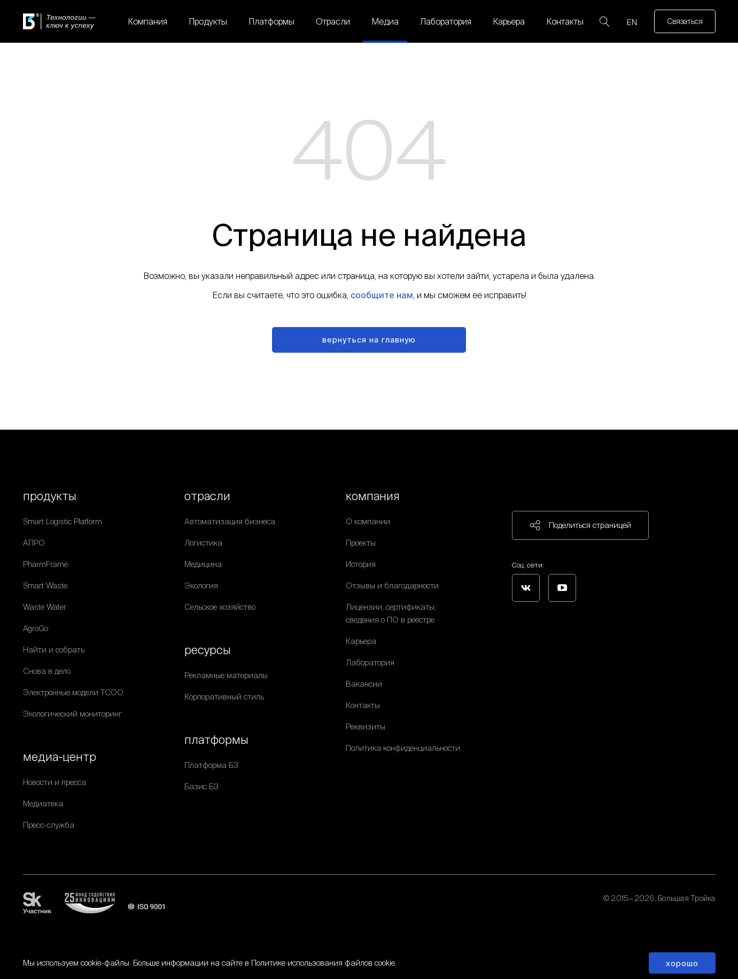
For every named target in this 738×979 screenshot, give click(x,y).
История (361, 564)
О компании (368, 521)
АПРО (34, 542)
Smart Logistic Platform (62, 521)
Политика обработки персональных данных (639, 911)
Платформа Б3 (211, 765)
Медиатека (43, 803)
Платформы (271, 21)
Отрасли (333, 21)
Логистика (203, 542)
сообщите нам (382, 295)
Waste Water (44, 606)
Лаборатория (445, 21)
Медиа (385, 21)
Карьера (509, 21)
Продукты (208, 21)
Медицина (203, 564)
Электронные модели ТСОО (73, 692)
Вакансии (364, 683)
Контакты (565, 21)
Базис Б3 (201, 786)
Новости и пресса (54, 782)
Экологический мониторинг (72, 713)
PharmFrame (45, 564)
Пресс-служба (48, 824)
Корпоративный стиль (224, 696)
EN (632, 22)
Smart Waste (45, 585)
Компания (147, 21)
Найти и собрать (53, 649)
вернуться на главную (369, 339)
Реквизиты (365, 726)
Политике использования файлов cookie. (324, 962)
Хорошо (682, 963)
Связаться (685, 21)
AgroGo (35, 628)
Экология (201, 585)
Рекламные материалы (226, 675)
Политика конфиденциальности (403, 747)
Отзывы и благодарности (392, 585)
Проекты (361, 542)
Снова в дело (47, 670)
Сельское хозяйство (219, 606)
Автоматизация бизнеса (229, 521)
